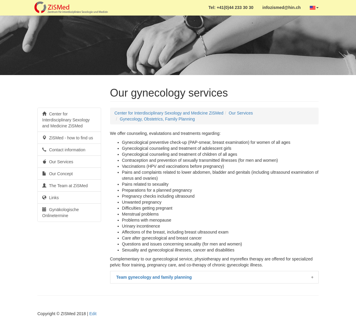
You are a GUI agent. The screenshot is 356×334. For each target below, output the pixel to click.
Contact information (63, 149)
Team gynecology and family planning (154, 277)
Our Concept (57, 173)
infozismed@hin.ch (281, 7)
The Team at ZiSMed (65, 185)
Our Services (57, 161)
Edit (92, 313)
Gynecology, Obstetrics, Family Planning (157, 119)
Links (50, 197)
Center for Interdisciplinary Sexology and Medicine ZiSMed (66, 120)
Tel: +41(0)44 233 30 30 (231, 7)
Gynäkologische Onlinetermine (60, 212)
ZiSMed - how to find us (67, 137)
